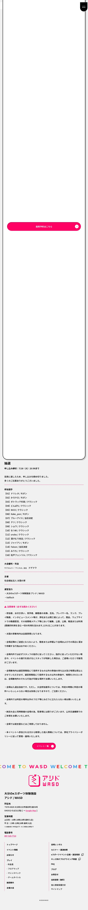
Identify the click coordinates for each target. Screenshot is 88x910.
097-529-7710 (10, 836)
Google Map (31, 810)
